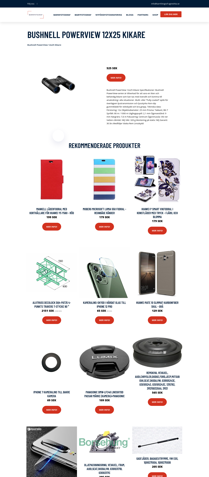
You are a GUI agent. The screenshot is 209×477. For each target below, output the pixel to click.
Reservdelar (124, 56)
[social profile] (37, 3)
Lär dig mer (171, 14)
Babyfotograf (83, 14)
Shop (155, 14)
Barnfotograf (62, 14)
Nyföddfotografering (108, 14)
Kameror (135, 56)
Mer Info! (116, 77)
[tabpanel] (58, 85)
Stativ (143, 56)
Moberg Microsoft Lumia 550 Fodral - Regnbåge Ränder (104, 211)
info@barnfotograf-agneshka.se (165, 3)
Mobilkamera (153, 56)
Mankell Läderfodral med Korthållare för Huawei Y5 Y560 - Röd (51, 211)
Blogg (129, 14)
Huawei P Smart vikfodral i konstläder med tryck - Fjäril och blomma (157, 213)
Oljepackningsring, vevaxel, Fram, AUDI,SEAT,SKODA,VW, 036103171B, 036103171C (104, 469)
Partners (143, 14)
